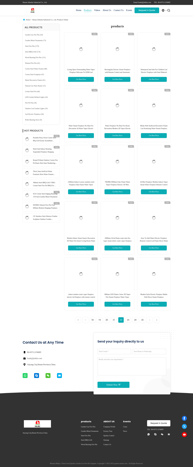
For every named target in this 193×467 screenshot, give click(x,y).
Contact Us (119, 10)
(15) (35, 86)
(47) (34, 74)
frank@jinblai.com (34, 358)
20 (107, 320)
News (125, 431)
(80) (36, 69)
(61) (35, 80)
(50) (34, 114)
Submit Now (113, 384)
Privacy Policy (55, 463)
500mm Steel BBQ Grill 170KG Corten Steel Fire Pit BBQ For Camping (44, 184)
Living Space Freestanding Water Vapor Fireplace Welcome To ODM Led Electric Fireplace (81, 72)
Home (78, 10)
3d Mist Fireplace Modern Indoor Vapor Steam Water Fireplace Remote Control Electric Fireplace (154, 184)
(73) (35, 40)
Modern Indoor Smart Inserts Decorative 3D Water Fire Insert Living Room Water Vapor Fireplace (81, 241)
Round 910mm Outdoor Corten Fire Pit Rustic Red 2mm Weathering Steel (45, 162)
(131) (35, 57)
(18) (31, 103)
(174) (32, 52)
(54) (34, 35)
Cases (125, 427)
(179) (32, 46)
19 (99, 320)
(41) (32, 63)
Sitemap (106, 440)
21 (114, 320)
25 (142, 320)
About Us (107, 10)
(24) (36, 97)
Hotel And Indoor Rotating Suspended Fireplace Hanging (43, 150)
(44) (32, 91)
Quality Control (108, 436)
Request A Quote (147, 10)
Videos (97, 10)
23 (128, 320)
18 (92, 320)
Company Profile (109, 427)
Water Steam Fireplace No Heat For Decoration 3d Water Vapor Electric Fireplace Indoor (81, 128)
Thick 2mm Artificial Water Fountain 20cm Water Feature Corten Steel (43, 173)
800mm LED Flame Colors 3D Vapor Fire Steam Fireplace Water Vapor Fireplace (117, 297)
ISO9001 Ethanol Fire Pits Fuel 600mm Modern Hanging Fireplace (45, 206)
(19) (36, 108)
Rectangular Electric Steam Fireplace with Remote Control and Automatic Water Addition (117, 72)
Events (129, 10)
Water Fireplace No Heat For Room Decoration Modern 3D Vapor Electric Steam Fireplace (117, 128)
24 (135, 320)
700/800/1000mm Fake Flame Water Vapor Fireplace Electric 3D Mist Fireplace (117, 184)
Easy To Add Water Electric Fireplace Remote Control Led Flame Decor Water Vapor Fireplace (154, 241)
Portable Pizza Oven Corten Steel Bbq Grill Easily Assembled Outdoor (44, 139)
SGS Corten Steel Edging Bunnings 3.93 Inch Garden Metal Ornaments (45, 195)
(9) (33, 120)
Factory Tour (107, 431)
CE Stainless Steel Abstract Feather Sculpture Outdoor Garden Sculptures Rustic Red (45, 218)
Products (88, 10)
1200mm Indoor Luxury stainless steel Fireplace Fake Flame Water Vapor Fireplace (81, 184)
